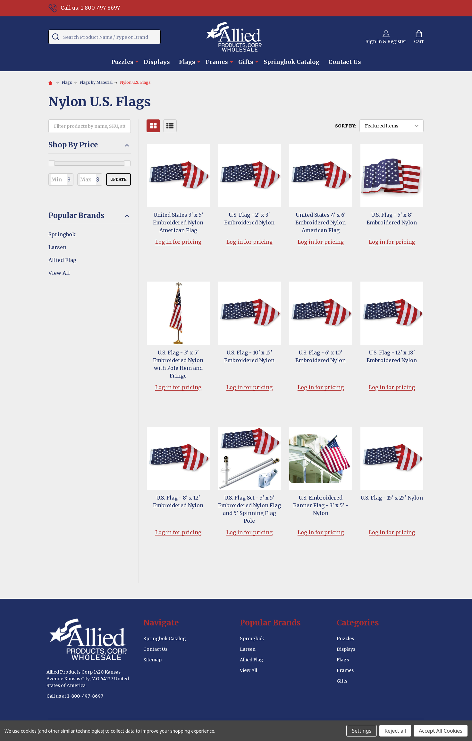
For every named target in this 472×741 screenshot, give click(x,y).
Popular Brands (89, 215)
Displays (157, 61)
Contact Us (344, 61)
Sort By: (345, 126)
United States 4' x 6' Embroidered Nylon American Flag (320, 222)
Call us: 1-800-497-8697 (84, 7)
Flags (187, 61)
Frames (217, 61)
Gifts (245, 61)
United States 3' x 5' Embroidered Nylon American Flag (178, 222)
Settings (361, 730)
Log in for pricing (178, 242)
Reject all (395, 730)
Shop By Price (89, 145)
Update (118, 179)
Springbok (62, 234)
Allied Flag (62, 260)
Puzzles (122, 61)
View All (59, 273)
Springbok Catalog (291, 61)
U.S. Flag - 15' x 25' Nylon (391, 497)
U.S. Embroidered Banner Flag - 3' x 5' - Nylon (320, 505)
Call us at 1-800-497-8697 (74, 696)
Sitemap (152, 660)
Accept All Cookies (440, 730)
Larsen (57, 247)
